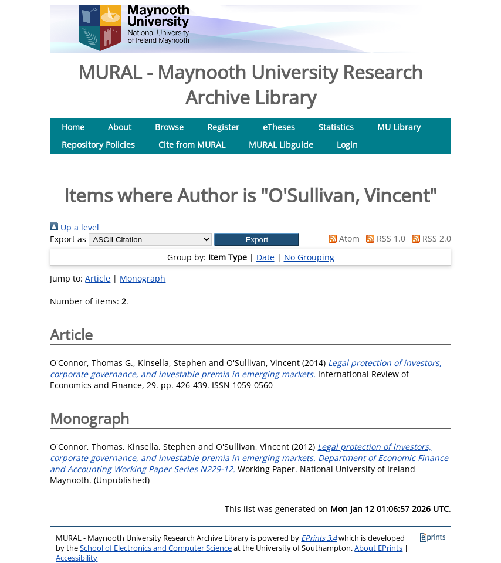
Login (347, 144)
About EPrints (378, 548)
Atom (342, 238)
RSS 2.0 (429, 238)
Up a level (74, 227)
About (119, 127)
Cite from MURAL (191, 144)
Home (73, 127)
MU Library (399, 127)
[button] (256, 239)
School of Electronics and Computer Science (156, 548)
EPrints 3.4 (319, 538)
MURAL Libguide (281, 144)
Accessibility (76, 558)
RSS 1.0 (383, 238)
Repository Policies (98, 144)
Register (223, 127)
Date (265, 257)
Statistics (336, 127)
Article (97, 278)
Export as (68, 239)
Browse (169, 127)
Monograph (142, 278)
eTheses (279, 127)
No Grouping (309, 257)
